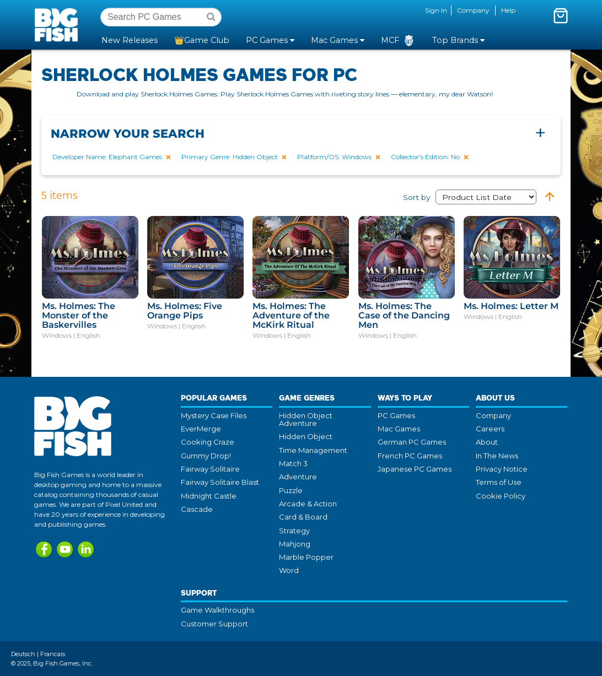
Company (473, 10)
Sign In (436, 10)
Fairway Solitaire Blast (220, 482)
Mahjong (294, 543)
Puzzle (291, 490)
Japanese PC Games (415, 468)
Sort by (469, 197)
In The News (497, 455)
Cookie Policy (500, 495)
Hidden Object (305, 436)
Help (508, 10)
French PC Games (410, 455)
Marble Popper (306, 557)
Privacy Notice (502, 468)
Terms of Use (499, 482)
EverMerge (201, 428)
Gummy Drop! (206, 455)
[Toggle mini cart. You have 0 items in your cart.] (561, 15)
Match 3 (293, 463)
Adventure (298, 476)
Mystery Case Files (213, 415)
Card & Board (303, 516)
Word (289, 570)
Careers (490, 428)
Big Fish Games (58, 24)
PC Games (396, 415)
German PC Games (412, 441)
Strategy (294, 530)
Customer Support (214, 623)
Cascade (197, 509)
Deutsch (23, 654)
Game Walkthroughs (217, 609)
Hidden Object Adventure (305, 419)
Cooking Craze (207, 441)
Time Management (313, 450)
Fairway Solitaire (210, 468)
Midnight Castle (209, 495)
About (487, 441)
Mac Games (399, 428)
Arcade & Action (308, 503)
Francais (52, 654)
